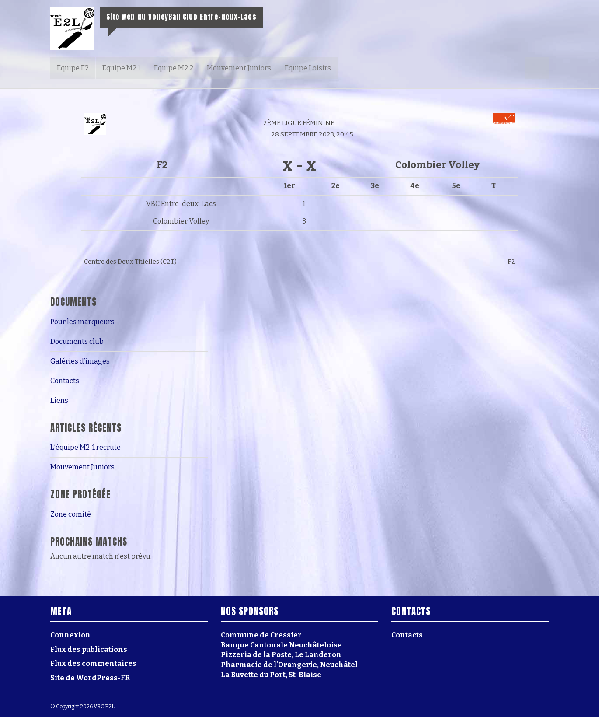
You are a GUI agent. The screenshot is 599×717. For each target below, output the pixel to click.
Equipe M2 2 (173, 68)
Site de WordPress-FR (90, 678)
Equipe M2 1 (121, 68)
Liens (59, 400)
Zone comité (70, 514)
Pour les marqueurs (82, 322)
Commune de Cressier (261, 635)
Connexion (70, 635)
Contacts (64, 381)
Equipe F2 (73, 68)
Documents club (77, 341)
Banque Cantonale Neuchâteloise (281, 645)
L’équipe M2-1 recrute (85, 447)
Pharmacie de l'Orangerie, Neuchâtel (289, 665)
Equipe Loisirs (308, 68)
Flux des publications (88, 649)
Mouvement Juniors (239, 68)
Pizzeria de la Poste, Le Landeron (281, 655)
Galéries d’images (80, 361)
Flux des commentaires (93, 663)
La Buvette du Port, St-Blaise (271, 675)
